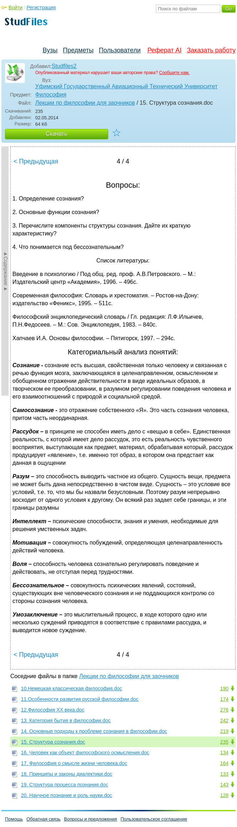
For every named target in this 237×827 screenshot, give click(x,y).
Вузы (50, 50)
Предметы (78, 50)
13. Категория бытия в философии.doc (66, 720)
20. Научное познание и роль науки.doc (66, 795)
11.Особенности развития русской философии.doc (79, 699)
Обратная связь (43, 819)
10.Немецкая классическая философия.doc (71, 688)
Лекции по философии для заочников (85, 103)
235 (224, 742)
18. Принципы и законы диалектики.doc (66, 774)
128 (224, 795)
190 (224, 688)
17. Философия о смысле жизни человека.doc (74, 763)
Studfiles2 (64, 66)
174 (224, 699)
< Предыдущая (36, 161)
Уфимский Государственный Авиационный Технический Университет (126, 86)
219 (224, 731)
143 (224, 784)
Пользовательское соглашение (154, 819)
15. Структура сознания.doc (53, 742)
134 (224, 752)
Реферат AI (164, 50)
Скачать (56, 134)
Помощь (14, 819)
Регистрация (41, 7)
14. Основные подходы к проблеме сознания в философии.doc (94, 731)
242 (224, 720)
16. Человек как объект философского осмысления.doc (85, 752)
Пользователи (120, 50)
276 (224, 710)
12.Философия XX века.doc (52, 710)
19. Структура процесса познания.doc (64, 784)
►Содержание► (6, 271)
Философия (50, 95)
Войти (15, 7)
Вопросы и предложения (90, 819)
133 (224, 774)
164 (224, 763)
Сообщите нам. (174, 73)
